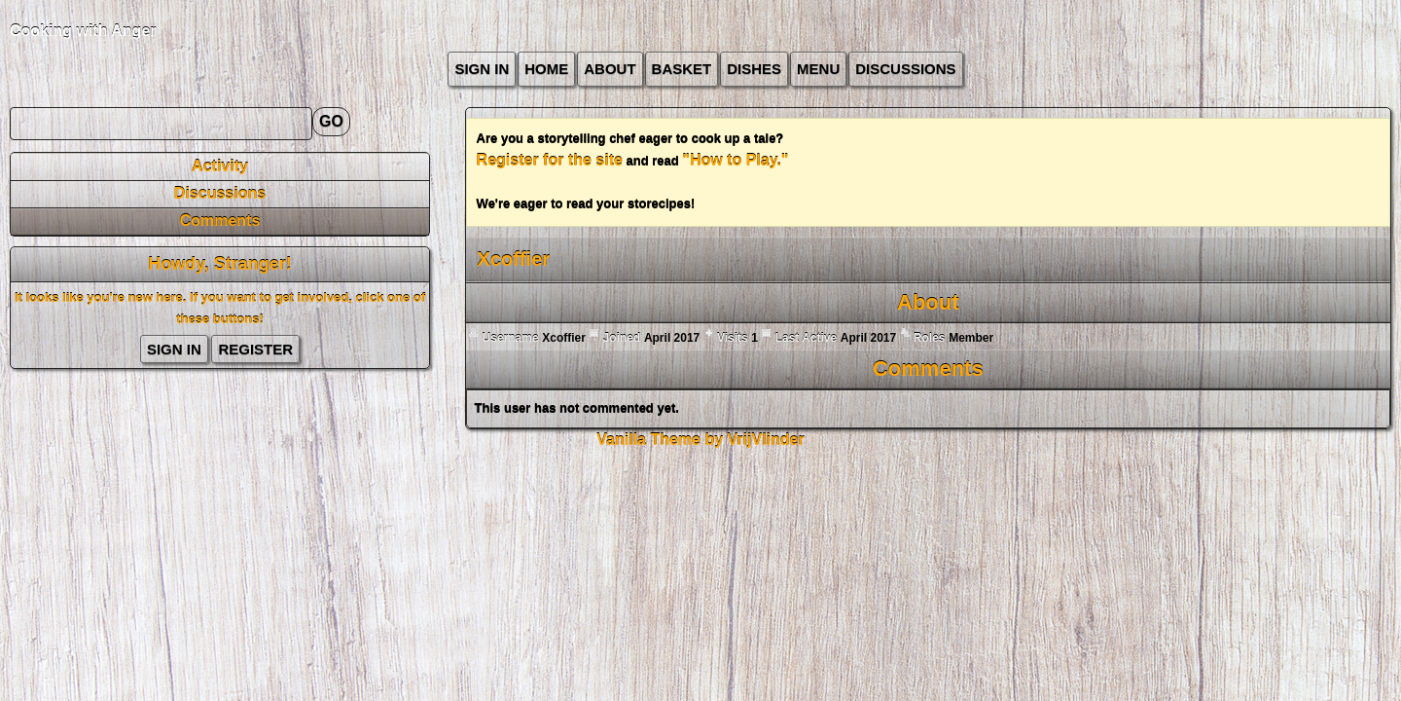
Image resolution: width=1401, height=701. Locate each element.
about (609, 68)
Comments (220, 220)
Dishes (754, 68)
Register (255, 349)
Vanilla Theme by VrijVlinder (700, 439)
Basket (682, 68)
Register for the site (550, 160)
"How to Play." (735, 160)
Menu (818, 68)
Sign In (481, 68)
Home (546, 68)
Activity (220, 166)
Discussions (905, 68)
